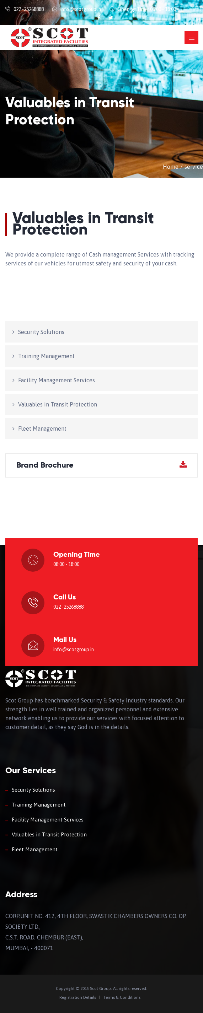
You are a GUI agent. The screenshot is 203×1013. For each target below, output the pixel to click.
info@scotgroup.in (80, 9)
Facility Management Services (56, 380)
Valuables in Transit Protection (57, 404)
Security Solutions (41, 332)
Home (170, 166)
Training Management (46, 356)
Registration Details (77, 997)
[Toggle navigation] (191, 37)
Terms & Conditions (121, 997)
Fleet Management (42, 428)
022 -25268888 (29, 9)
